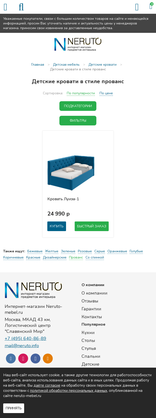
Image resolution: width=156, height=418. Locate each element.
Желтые (51, 251)
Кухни (88, 333)
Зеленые (68, 251)
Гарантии (91, 309)
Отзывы (90, 301)
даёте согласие (47, 385)
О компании (94, 293)
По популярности (81, 93)
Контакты (92, 317)
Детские (90, 364)
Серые (99, 251)
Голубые (136, 251)
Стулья (89, 348)
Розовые (85, 251)
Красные (33, 257)
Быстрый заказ (91, 226)
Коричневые (13, 257)
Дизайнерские (55, 257)
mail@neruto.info (22, 346)
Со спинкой (95, 257)
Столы (88, 340)
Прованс (76, 257)
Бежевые (35, 251)
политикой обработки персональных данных (68, 390)
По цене (106, 93)
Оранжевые (117, 251)
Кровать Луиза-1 (63, 199)
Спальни (91, 356)
